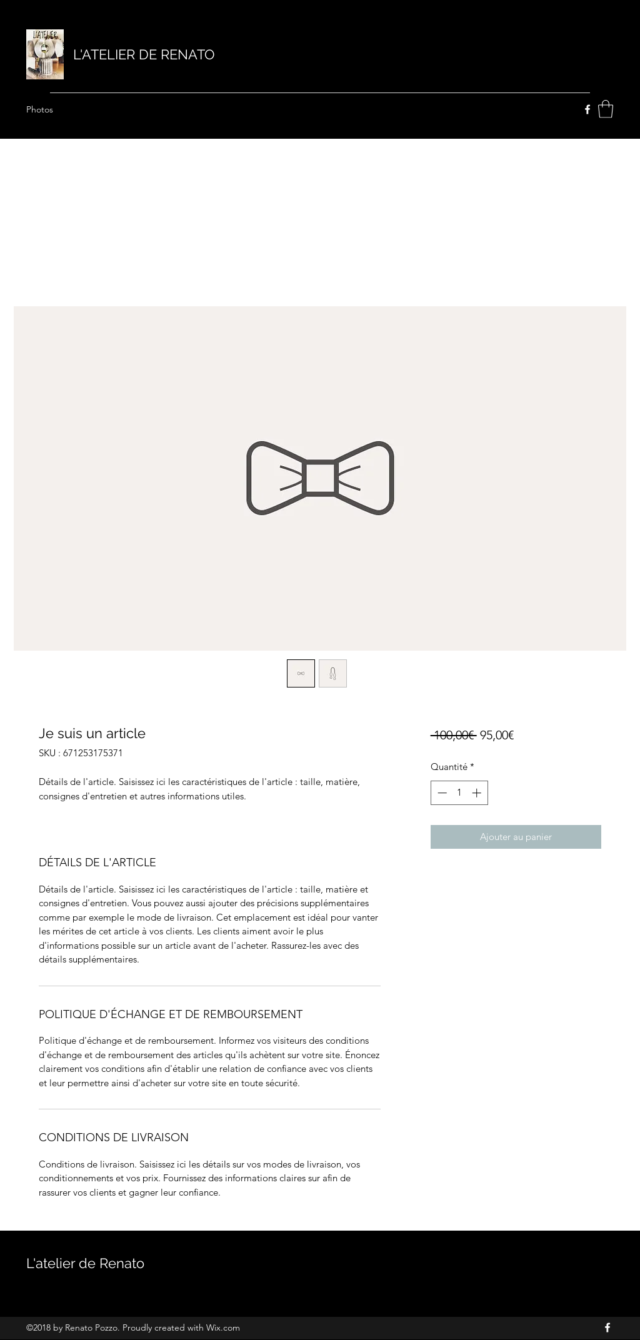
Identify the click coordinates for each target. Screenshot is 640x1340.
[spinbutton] (459, 792)
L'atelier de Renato (87, 1263)
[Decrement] (440, 792)
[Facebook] (587, 109)
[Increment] (477, 792)
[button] (605, 109)
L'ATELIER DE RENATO (146, 54)
